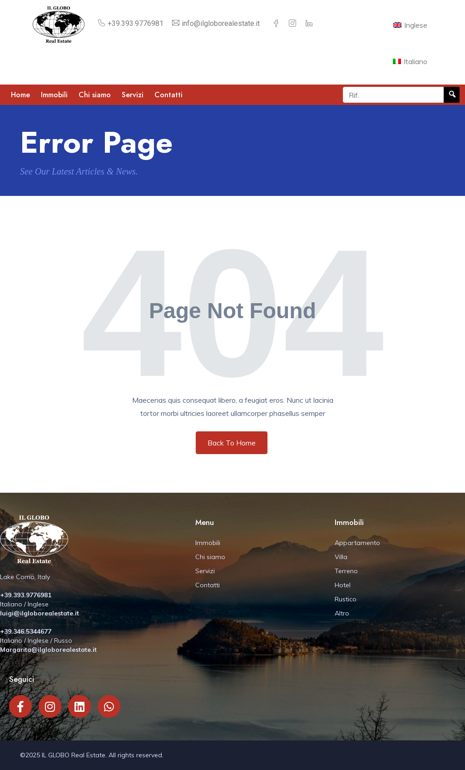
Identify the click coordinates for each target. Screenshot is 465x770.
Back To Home (232, 442)
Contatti (168, 95)
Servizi (132, 95)
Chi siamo (95, 95)
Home (20, 95)
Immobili (54, 95)
